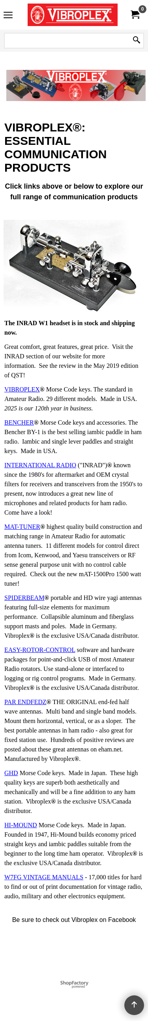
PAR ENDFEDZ (25, 702)
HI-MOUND (20, 825)
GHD (11, 773)
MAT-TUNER (22, 526)
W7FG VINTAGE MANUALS (43, 877)
